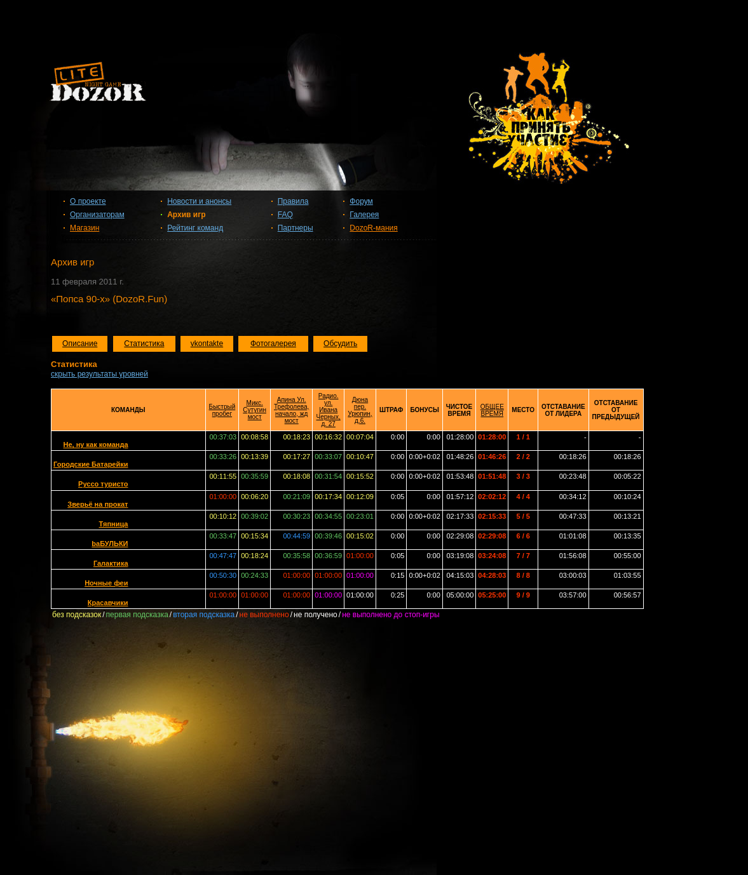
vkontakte (207, 343)
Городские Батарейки (90, 464)
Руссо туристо (103, 484)
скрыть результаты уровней (99, 374)
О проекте (88, 201)
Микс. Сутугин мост (254, 409)
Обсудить (340, 343)
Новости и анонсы (199, 201)
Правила (293, 201)
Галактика (110, 563)
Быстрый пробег (222, 410)
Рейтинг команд (195, 228)
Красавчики (108, 602)
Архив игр (186, 214)
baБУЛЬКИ (110, 543)
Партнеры (295, 228)
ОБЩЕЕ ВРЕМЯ (492, 410)
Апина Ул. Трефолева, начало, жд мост (291, 410)
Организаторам (97, 214)
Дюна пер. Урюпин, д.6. (360, 410)
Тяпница (113, 524)
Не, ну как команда (96, 444)
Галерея (364, 214)
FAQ (285, 214)
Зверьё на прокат (97, 504)
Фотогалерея (273, 343)
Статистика (144, 343)
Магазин (84, 228)
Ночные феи (106, 583)
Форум (361, 201)
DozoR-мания (373, 228)
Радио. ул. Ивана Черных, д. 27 (328, 409)
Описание (79, 343)
